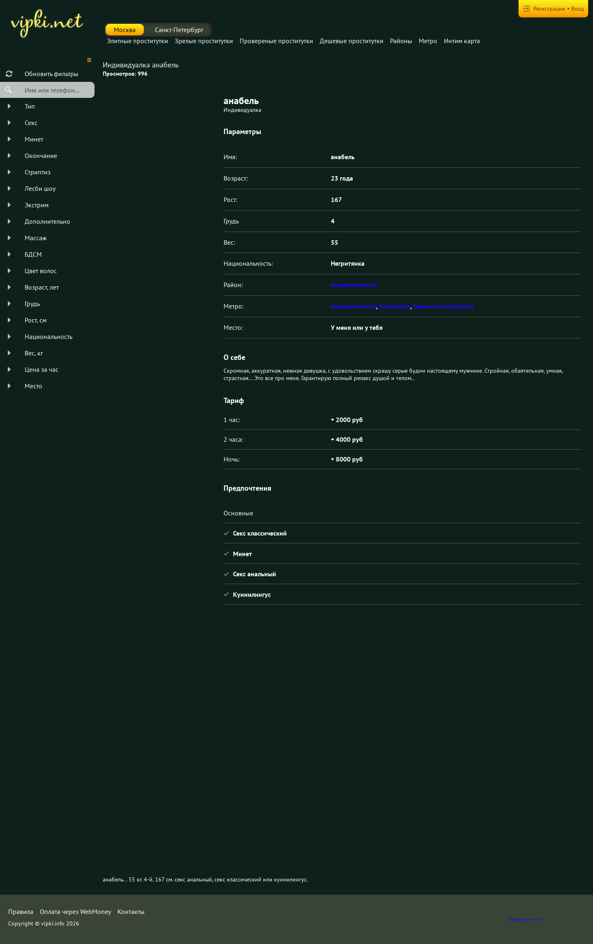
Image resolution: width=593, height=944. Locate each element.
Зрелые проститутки (204, 41)
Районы (401, 41)
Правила (20, 911)
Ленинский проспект (443, 306)
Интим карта (462, 41)
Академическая (353, 306)
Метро (428, 41)
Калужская (394, 306)
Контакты (131, 911)
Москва (125, 30)
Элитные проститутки (137, 41)
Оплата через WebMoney (75, 911)
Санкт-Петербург (179, 30)
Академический (354, 285)
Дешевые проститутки (351, 41)
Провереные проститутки (276, 41)
